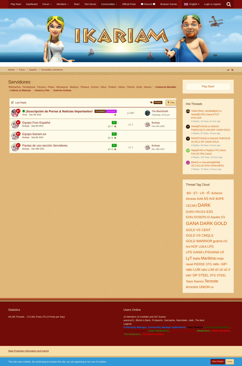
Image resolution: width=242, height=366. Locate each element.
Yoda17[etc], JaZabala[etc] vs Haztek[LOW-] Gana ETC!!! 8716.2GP (206, 114)
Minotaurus (62, 87)
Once (24, 115)
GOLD (220, 223)
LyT (189, 258)
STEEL (203, 275)
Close (229, 361)
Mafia (196, 258)
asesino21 (129, 320)
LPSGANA (211, 252)
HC (225, 241)
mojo (220, 258)
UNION (204, 287)
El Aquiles (213, 217)
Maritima (208, 258)
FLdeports (157, 320)
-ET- (195, 193)
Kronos (95, 87)
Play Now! (208, 86)
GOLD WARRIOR (199, 241)
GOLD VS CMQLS (199, 235)
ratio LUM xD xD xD (214, 269)
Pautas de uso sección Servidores (45, 145)
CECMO (191, 205)
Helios (121, 87)
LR (222, 252)
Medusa (74, 87)
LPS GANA (194, 252)
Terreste (211, 281)
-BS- (189, 193)
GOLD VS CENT (198, 230)
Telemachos (14, 87)
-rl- (208, 193)
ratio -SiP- (220, 264)
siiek (191, 320)
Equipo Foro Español (36, 122)
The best (199, 320)
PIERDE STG (203, 264)
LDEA (203, 246)
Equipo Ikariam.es (34, 134)
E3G (210, 211)
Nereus (147, 87)
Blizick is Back (143, 320)
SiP (195, 275)
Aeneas (191, 198)
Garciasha (169, 320)
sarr (189, 275)
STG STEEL (218, 275)
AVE (212, 198)
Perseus (41, 87)
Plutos (51, 87)
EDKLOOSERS (196, 217)
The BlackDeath (160, 111)
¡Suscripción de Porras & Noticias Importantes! (59, 111)
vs (211, 287)
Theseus (84, 87)
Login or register (212, 4)
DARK (204, 205)
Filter (171, 102)
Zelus (103, 87)
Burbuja (25, 126)
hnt (188, 246)
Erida (139, 87)
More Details (217, 361)
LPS (210, 246)
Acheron (216, 193)
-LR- (202, 193)
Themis (130, 87)
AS (206, 198)
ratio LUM (193, 269)
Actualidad (100, 111)
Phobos (112, 87)
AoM (200, 198)
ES (114, 122)
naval (189, 264)
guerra (218, 241)
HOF (194, 246)
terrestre (192, 287)
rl (229, 269)
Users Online (132, 309)
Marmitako (181, 320)
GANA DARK (199, 223)
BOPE (220, 198)
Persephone (29, 87)
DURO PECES (196, 211)
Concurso (111, 111)
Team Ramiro (195, 281)
